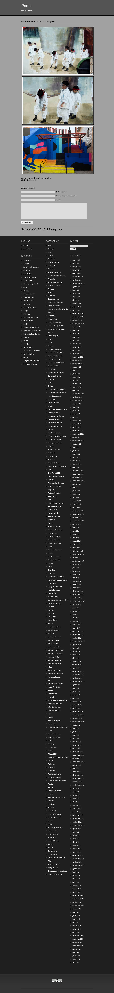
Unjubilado (27, 260)
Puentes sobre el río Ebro (57, 781)
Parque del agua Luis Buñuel (58, 727)
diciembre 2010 (77, 855)
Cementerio (52, 369)
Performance (52, 747)
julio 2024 (75, 330)
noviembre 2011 (78, 819)
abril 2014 (75, 738)
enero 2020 (76, 507)
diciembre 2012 (77, 775)
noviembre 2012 (78, 778)
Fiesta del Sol (52, 510)
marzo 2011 (76, 845)
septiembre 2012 (78, 785)
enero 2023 (76, 390)
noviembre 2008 (78, 939)
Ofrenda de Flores (54, 707)
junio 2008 (76, 956)
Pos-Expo (51, 767)
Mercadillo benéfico (54, 647)
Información (27, 249)
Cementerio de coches (56, 373)
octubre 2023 (77, 360)
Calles (50, 339)
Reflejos (51, 801)
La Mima (26, 304)
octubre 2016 (77, 638)
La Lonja (51, 607)
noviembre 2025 (78, 277)
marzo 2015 (76, 701)
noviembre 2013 (78, 755)
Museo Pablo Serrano (55, 684)
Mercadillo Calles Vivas (56, 650)
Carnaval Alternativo (55, 349)
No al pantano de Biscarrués (58, 700)
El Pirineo (51, 453)
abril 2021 (75, 457)
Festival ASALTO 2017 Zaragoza (38, 21)
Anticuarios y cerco (54, 272)
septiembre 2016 (78, 641)
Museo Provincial (54, 687)
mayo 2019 (76, 534)
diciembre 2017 (77, 591)
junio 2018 (76, 571)
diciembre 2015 (77, 671)
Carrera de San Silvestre (56, 362)
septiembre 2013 (78, 762)
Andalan (26, 337)
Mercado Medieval (54, 664)
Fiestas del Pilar (53, 513)
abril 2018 (75, 578)
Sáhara (50, 824)
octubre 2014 (77, 718)
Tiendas (50, 847)
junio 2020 (76, 491)
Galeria (50, 546)
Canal (50, 342)
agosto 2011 (76, 829)
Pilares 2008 (52, 754)
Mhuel (50, 667)
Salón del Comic (53, 831)
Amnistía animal (53, 262)
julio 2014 (75, 728)
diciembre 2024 (77, 313)
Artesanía (51, 279)
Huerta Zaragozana (54, 590)
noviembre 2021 (78, 434)
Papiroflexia (52, 724)
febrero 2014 (76, 745)
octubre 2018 (77, 558)
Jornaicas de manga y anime (58, 600)
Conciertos (51, 399)
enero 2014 (76, 748)
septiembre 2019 (78, 521)
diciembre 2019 (77, 511)
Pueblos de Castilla (54, 777)
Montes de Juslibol (54, 670)
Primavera (51, 771)
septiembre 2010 (78, 865)
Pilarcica (26, 344)
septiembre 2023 (78, 364)
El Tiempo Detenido (30, 364)
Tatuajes (51, 844)
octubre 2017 (77, 598)
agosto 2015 (76, 685)
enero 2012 (76, 812)
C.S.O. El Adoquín (54, 322)
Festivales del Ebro (54, 506)
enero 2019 (76, 548)
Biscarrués (51, 316)
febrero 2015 (76, 705)
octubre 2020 (77, 477)
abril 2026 (75, 263)
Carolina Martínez (29, 307)
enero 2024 (76, 350)
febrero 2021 (76, 464)
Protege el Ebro (28, 280)
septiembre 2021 (78, 441)
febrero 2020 (76, 504)
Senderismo (52, 837)
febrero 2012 (76, 808)
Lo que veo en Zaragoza (31, 351)
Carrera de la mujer (54, 359)
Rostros (50, 821)
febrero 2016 (76, 665)
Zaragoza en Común (55, 874)
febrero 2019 (76, 544)
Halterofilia (51, 573)
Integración (52, 593)
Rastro (50, 794)
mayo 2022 (76, 414)
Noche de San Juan (55, 704)
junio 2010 (76, 875)
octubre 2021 (77, 437)
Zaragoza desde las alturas (57, 871)
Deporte (51, 429)
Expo (50, 470)
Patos (50, 740)
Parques (51, 730)
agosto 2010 (76, 869)
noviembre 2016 (78, 635)
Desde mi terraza (54, 433)
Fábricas (51, 480)
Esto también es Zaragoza (57, 466)
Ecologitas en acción (55, 443)
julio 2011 (75, 832)
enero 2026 (76, 273)
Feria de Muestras (54, 493)
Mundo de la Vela (54, 677)
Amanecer (51, 259)
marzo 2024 (76, 344)
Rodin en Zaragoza (54, 814)
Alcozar (26, 264)
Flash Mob (51, 520)
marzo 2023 (76, 384)
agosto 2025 (76, 287)
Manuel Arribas (28, 300)
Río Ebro (51, 807)
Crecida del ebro (53, 403)
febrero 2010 (76, 889)
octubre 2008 (77, 942)
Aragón (25, 311)
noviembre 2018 (78, 554)
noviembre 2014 (78, 715)
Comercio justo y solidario (57, 389)
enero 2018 (76, 588)
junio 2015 (76, 691)
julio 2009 (75, 912)
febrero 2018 (76, 584)
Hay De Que (27, 274)
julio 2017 (75, 608)
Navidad (51, 697)
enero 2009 (76, 932)
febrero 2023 (76, 387)
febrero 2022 (76, 424)
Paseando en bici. (54, 734)
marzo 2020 (76, 501)
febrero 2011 (76, 849)
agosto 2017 (76, 604)
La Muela (51, 610)
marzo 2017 (76, 621)
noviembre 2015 (78, 675)
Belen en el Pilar (53, 306)
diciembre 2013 (77, 752)
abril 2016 (75, 658)
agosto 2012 (76, 788)
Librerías (51, 613)
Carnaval (51, 346)
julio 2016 (75, 648)
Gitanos (50, 563)
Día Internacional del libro (57, 436)
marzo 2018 (76, 581)
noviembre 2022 (78, 394)
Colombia (26, 314)
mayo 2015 (76, 695)
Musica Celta (52, 694)
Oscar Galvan (28, 321)
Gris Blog (26, 357)
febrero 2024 (76, 347)
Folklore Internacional (55, 530)
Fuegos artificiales (54, 536)
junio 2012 (76, 795)
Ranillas (51, 787)
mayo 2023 (76, 377)
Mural (50, 680)
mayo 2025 (76, 297)
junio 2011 (76, 835)
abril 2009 (75, 922)
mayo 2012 (76, 798)
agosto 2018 (76, 564)
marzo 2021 (76, 461)
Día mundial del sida (55, 439)
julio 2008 (75, 952)
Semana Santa (53, 834)
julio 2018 (75, 568)
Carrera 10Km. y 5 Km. (56, 352)
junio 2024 (76, 333)
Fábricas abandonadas (56, 483)
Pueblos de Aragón (54, 774)
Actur (50, 252)
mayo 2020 (76, 494)
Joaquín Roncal (53, 597)
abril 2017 (75, 618)
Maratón (51, 633)
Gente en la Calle (54, 556)
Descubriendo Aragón (31, 317)
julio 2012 (75, 792)
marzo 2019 (76, 541)
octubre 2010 (77, 862)
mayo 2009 (76, 919)
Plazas (50, 761)
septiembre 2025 (78, 283)
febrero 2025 (76, 307)
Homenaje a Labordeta (56, 577)
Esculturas (51, 459)
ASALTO (33, 180)
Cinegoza (26, 270)
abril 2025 (75, 300)
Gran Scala (52, 570)
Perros (50, 750)
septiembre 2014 (78, 722)
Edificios (51, 446)
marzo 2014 (76, 742)
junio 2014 (76, 732)
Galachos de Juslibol (55, 543)
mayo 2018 (76, 574)
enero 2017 (76, 628)
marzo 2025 (76, 303)
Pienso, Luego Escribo (31, 284)
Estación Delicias (54, 463)
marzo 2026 (76, 267)
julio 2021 (75, 447)
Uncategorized (53, 854)
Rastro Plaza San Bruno (56, 797)
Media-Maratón (53, 643)
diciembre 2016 (77, 631)
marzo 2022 (76, 420)
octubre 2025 (77, 280)
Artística (51, 289)
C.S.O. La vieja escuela (56, 326)
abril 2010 (75, 882)
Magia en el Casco (54, 627)
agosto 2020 (76, 484)
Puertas (50, 784)
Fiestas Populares (54, 516)
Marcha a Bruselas (54, 637)
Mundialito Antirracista (55, 674)
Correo (25, 245)
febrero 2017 (76, 625)
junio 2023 (76, 374)
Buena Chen (52, 319)
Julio (25, 287)
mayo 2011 (76, 839)
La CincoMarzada (54, 603)
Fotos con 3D (52, 533)
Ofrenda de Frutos (54, 710)
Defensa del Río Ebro (55, 419)
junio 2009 (76, 916)
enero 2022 (76, 427)
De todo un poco (53, 413)
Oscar (25, 341)
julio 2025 (75, 290)
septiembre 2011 (78, 825)
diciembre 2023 (77, 354)
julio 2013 (75, 768)
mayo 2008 (76, 959)
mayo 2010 (76, 879)
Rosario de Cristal (54, 817)
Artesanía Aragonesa (55, 282)
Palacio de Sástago (54, 720)
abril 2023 (75, 380)
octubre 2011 (77, 822)
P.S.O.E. (51, 717)
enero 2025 (76, 310)
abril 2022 (75, 417)
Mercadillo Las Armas (55, 653)
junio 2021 (76, 451)
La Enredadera (28, 354)
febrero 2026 (76, 270)
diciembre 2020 (77, 471)
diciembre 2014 (77, 711)
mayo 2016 (76, 655)
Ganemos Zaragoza (55, 550)
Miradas (26, 290)
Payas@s (51, 744)
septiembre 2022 (78, 400)
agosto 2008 (76, 949)
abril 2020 (75, 497)
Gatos (50, 553)
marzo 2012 (76, 805)
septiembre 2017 (78, 601)
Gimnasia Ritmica (54, 560)
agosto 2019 (76, 524)
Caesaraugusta (53, 336)
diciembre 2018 (77, 551)
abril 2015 (75, 698)
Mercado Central (54, 657)
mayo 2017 (76, 614)
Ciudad (50, 386)
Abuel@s (51, 249)
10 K (49, 245)
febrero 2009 (76, 929)
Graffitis (50, 567)
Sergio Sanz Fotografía (31, 361)
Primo (26, 5)
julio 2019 (75, 527)
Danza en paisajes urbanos (57, 409)
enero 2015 (76, 708)
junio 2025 (76, 293)
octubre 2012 (77, 782)
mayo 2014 (76, 735)
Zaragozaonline (28, 294)
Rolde (25, 324)
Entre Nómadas (28, 297)
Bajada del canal (54, 299)
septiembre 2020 (78, 481)
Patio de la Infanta (54, 737)
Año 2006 (51, 265)
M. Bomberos (52, 620)
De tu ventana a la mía (56, 416)
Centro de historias (54, 376)
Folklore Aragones (54, 526)
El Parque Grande (54, 449)
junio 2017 (76, 611)
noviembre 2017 (78, 594)
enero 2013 (76, 772)
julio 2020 (75, 487)
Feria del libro (52, 496)
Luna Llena (52, 617)
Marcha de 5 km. (54, 640)
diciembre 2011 (77, 815)
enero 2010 (76, 892)
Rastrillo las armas (54, 791)
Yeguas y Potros (53, 864)
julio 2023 (75, 370)
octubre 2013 (77, 758)
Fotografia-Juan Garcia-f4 (32, 334)
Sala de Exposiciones (55, 827)
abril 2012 (75, 802)
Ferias (50, 500)
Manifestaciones (53, 630)
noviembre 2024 (78, 317)
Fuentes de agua (54, 540)
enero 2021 (76, 467)
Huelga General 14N (55, 587)
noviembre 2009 (78, 899)
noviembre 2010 (78, 859)
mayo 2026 (76, 260)
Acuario (50, 255)
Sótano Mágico (53, 841)
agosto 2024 (76, 327)
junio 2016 (76, 651)
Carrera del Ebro (54, 366)
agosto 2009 (76, 909)
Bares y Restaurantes (55, 302)
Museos (50, 690)
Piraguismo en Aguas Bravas (58, 757)
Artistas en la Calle (54, 286)
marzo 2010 (76, 885)
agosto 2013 (76, 765)
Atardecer (51, 296)
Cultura (50, 406)
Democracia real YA (55, 426)
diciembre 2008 (77, 936)
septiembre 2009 (78, 905)
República (51, 804)
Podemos (51, 764)
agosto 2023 (76, 367)
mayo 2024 (76, 337)
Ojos (49, 714)
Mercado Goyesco (54, 660)
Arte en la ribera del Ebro (56, 276)
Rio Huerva (52, 811)
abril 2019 (75, 538)
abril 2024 (75, 340)
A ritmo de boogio (29, 277)
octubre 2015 (77, 678)
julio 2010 (75, 872)
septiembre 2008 (78, 946)
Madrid (50, 623)
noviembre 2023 (78, 357)
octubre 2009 (77, 902)
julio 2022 (75, 407)
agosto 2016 (76, 645)
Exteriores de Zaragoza (56, 476)
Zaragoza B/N (53, 868)
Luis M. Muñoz (28, 347)
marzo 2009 (76, 926)
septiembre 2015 (78, 681)
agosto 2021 (76, 444)
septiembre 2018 (78, 561)
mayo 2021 (76, 454)
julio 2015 (75, 688)
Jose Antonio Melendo (31, 267)
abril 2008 (75, 962)
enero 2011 (76, 852)
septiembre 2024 (78, 323)
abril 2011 (75, 842)
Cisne (50, 383)
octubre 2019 (77, 517)
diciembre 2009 (77, 895)
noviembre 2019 (78, 514)
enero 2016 (76, 668)
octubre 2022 (77, 397)
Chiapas (51, 379)
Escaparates (52, 456)
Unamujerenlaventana (31, 327)
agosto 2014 (76, 725)
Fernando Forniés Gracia (32, 331)
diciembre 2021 (77, 430)
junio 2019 (76, 531)
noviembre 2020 (78, 474)
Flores (50, 523)
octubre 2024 (77, 320)
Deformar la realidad (55, 423)
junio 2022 (76, 410)
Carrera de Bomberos (55, 356)
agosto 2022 (76, 404)
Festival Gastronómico (55, 503)
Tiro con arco (52, 851)
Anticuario (51, 269)
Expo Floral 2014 (54, 473)
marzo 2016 (76, 661)
